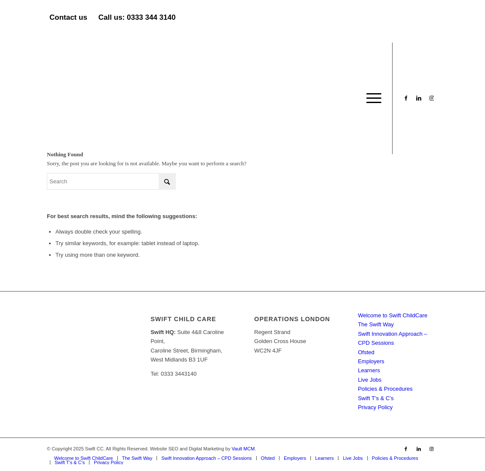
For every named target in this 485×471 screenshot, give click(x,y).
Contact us (68, 17)
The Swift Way (375, 324)
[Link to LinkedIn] (418, 97)
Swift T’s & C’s (375, 398)
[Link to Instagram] (431, 97)
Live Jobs (369, 380)
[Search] (111, 181)
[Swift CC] (111, 98)
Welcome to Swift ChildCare (392, 315)
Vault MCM (243, 448)
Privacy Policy (375, 407)
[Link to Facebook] (405, 97)
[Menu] (371, 98)
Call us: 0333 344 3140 (137, 17)
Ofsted (366, 352)
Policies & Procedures (385, 389)
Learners (369, 370)
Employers (371, 361)
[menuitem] (371, 98)
